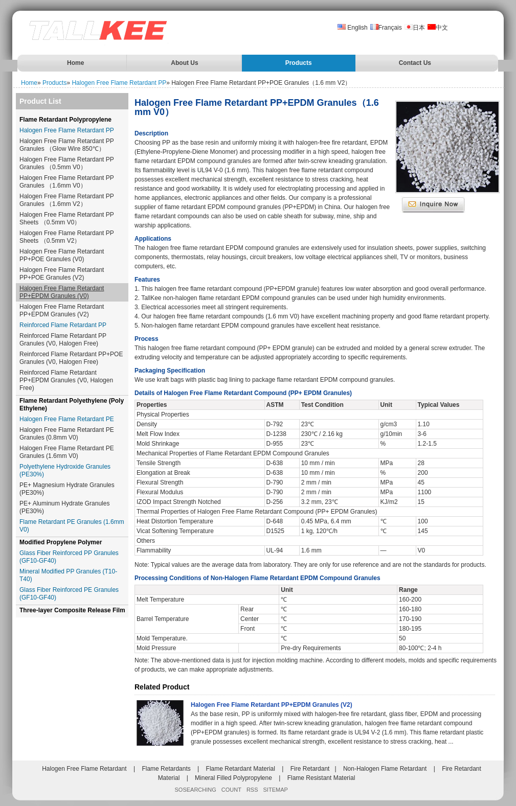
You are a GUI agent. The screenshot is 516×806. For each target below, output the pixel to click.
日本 (415, 27)
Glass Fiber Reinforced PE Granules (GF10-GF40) (69, 593)
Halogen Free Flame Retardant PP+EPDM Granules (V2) (61, 310)
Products (298, 62)
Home (75, 62)
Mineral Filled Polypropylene (233, 777)
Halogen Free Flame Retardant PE (66, 419)
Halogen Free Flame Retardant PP (119, 82)
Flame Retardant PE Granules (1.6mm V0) (71, 525)
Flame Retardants (166, 768)
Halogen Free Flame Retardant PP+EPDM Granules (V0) (61, 292)
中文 (438, 27)
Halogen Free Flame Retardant (84, 768)
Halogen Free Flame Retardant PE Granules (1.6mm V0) (66, 452)
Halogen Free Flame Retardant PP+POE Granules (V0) (61, 255)
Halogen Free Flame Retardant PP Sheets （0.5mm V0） (66, 218)
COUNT (231, 790)
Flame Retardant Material (240, 768)
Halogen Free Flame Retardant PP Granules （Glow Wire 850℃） (66, 144)
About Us (184, 62)
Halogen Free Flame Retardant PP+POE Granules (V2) (61, 273)
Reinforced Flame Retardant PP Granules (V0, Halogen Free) (62, 339)
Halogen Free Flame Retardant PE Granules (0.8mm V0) (66, 433)
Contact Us (415, 62)
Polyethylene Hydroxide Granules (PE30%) (64, 470)
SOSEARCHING (195, 790)
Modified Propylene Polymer (60, 542)
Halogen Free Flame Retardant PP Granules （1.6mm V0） (66, 181)
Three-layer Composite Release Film (72, 610)
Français (386, 27)
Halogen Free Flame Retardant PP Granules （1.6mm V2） (66, 200)
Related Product (161, 687)
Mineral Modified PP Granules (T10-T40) (68, 575)
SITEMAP (275, 790)
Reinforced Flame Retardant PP (62, 325)
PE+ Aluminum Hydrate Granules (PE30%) (64, 507)
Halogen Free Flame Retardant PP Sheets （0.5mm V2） (66, 236)
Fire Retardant (310, 768)
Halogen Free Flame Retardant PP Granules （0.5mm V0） (66, 163)
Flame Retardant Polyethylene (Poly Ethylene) (71, 404)
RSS (252, 790)
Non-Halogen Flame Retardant (385, 768)
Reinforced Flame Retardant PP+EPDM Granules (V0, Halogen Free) (66, 380)
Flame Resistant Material (321, 777)
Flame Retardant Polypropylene (65, 119)
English (353, 27)
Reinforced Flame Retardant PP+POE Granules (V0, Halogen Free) (71, 358)
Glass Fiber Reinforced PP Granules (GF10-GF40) (69, 556)
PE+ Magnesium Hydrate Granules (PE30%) (67, 488)
